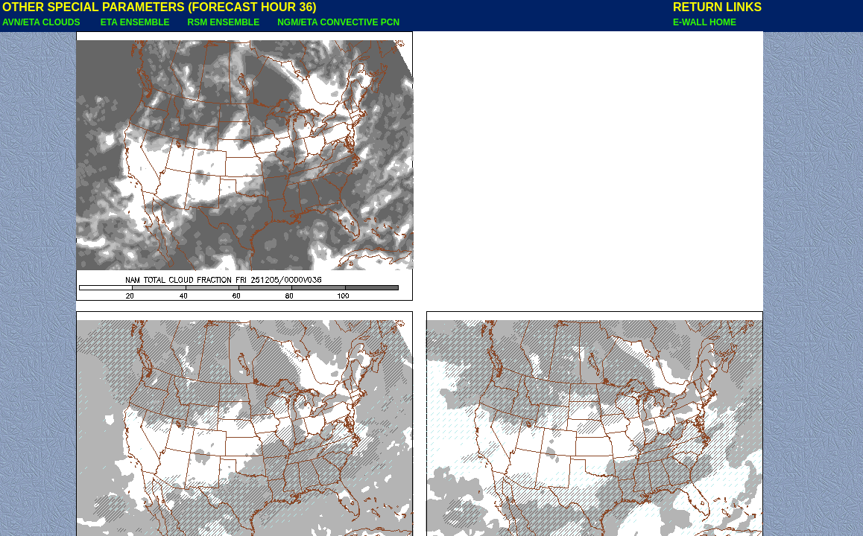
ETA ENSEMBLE (135, 22)
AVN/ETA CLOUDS (42, 22)
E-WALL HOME (704, 22)
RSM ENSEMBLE (223, 22)
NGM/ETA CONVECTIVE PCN (338, 22)
